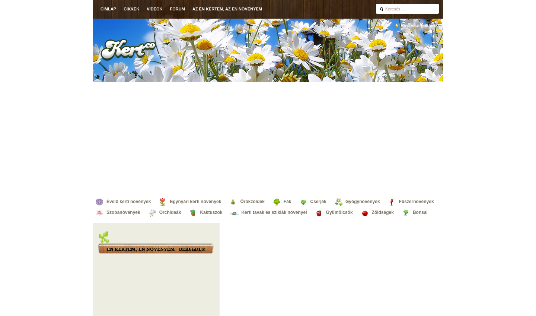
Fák (287, 201)
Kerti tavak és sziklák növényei (274, 212)
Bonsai (420, 212)
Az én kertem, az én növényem (227, 9)
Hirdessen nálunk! (420, 25)
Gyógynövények (362, 201)
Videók (154, 9)
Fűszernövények (416, 201)
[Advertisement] (268, 138)
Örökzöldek (252, 201)
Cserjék (318, 201)
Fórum (177, 9)
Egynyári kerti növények (195, 201)
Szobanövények (123, 212)
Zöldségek (383, 212)
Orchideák (170, 212)
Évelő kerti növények (128, 201)
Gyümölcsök (339, 212)
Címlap (108, 9)
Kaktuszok (211, 212)
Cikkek (131, 9)
